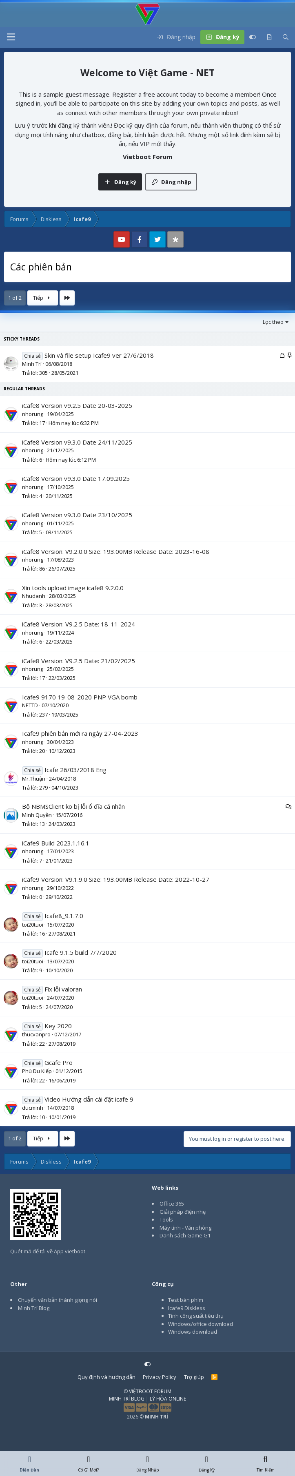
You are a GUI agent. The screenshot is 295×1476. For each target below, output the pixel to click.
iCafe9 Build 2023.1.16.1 (55, 843)
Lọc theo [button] (273, 321)
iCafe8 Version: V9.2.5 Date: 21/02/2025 (78, 661)
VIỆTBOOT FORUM (150, 1391)
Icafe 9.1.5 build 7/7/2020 (80, 952)
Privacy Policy (159, 1377)
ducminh (32, 1107)
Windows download (192, 1331)
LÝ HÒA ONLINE (168, 1398)
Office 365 (172, 1203)
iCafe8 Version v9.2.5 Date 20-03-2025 (77, 405)
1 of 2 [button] (15, 297)
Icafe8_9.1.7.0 (63, 916)
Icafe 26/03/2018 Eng (75, 770)
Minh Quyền (37, 815)
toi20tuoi (32, 924)
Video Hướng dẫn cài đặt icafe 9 (88, 1099)
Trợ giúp (194, 1377)
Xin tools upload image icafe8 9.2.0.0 (73, 588)
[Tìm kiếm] (285, 37)
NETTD (30, 705)
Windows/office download (200, 1324)
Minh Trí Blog (33, 1308)
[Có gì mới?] (269, 37)
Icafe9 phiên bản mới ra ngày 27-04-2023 (80, 733)
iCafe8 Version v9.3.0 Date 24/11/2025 (77, 442)
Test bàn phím (185, 1299)
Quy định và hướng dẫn (106, 1377)
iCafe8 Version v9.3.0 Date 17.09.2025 (76, 478)
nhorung (32, 414)
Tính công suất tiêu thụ (196, 1315)
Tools (166, 1219)
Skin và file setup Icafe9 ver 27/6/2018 (99, 355)
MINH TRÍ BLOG (126, 1398)
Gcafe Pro (58, 1062)
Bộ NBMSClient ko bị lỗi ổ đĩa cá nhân (73, 806)
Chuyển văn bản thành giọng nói (57, 1299)
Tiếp (43, 297)
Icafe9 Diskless (186, 1308)
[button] (11, 37)
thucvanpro (36, 1034)
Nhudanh (33, 596)
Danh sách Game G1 (185, 1235)
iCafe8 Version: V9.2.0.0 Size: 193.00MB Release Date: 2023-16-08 (115, 551)
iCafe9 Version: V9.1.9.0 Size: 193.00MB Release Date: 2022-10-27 (115, 879)
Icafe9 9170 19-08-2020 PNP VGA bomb (80, 697)
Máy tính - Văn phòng (185, 1227)
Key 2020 (58, 1026)
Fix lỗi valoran (63, 989)
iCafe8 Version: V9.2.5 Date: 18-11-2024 (78, 624)
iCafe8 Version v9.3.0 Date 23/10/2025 (77, 515)
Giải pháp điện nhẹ (183, 1211)
